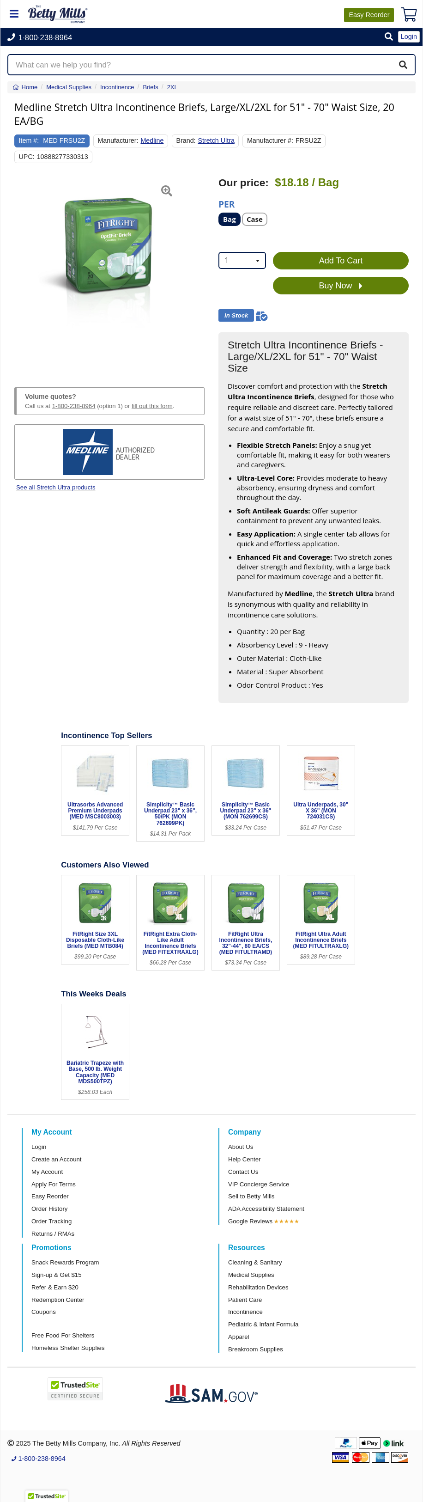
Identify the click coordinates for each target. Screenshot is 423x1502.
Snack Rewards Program (65, 1262)
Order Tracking (51, 1221)
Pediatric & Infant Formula (263, 1324)
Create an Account (56, 1159)
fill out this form (152, 406)
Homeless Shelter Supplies (67, 1347)
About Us (240, 1146)
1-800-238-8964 (74, 406)
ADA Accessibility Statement (266, 1208)
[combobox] (242, 260)
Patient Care (245, 1299)
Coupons (43, 1311)
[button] (388, 37)
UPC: (27, 156)
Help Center (244, 1159)
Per (226, 203)
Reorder (369, 14)
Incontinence (245, 1311)
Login (38, 1146)
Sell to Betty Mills (251, 1196)
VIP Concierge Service (258, 1184)
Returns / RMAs (52, 1233)
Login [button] (409, 36)
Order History (49, 1208)
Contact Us (243, 1171)
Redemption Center (57, 1299)
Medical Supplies (251, 1274)
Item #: (29, 140)
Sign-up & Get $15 (56, 1274)
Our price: (243, 182)
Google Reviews (250, 1221)
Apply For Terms (53, 1184)
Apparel (238, 1336)
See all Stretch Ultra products (56, 487)
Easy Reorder (50, 1196)
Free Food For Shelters (62, 1335)
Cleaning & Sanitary (255, 1262)
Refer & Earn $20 (55, 1287)
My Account (47, 1171)
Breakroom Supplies (255, 1349)
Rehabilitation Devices (258, 1287)
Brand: (186, 140)
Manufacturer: (117, 140)
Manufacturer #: (270, 140)
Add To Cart (341, 260)
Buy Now (341, 286)
